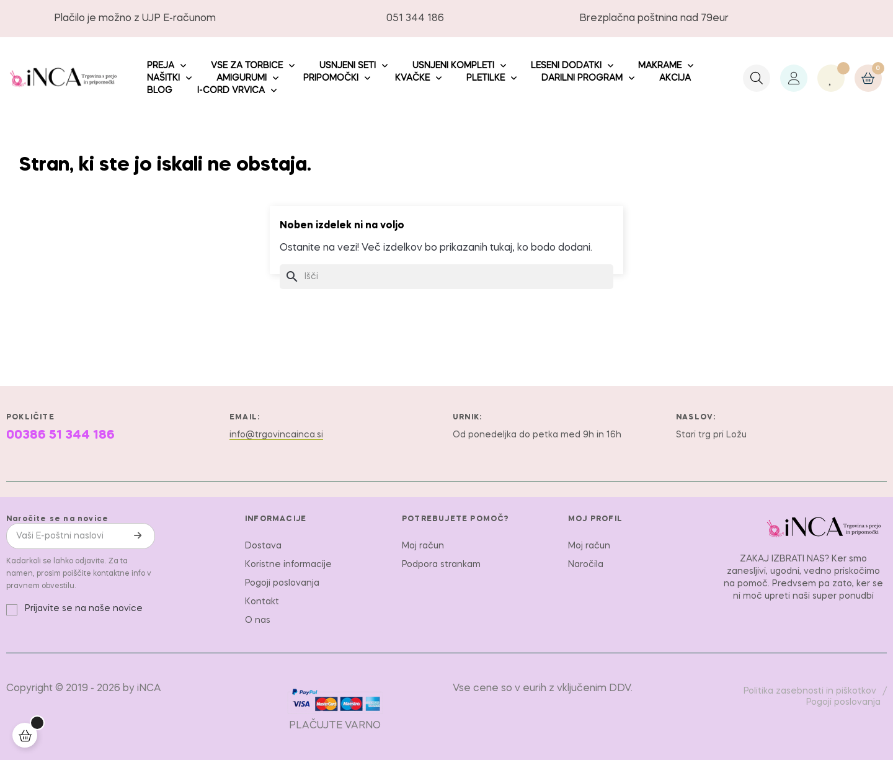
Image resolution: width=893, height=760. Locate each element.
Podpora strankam (441, 564)
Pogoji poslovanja (282, 583)
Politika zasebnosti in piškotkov (810, 691)
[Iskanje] (446, 276)
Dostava (263, 546)
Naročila (585, 564)
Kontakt (262, 601)
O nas (257, 620)
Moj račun (423, 546)
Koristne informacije (288, 564)
